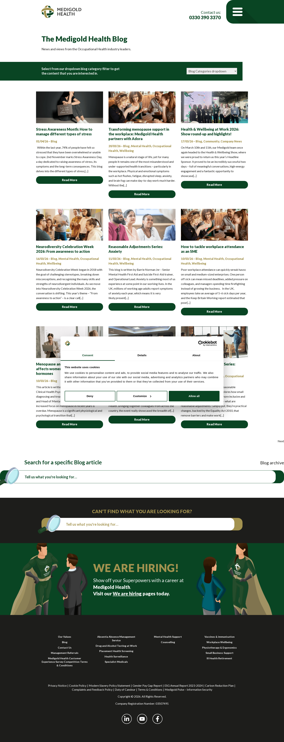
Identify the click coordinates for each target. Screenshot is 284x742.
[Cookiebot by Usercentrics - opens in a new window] (204, 343)
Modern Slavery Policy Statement (109, 685)
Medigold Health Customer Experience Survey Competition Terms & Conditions (65, 662)
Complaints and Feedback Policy (92, 689)
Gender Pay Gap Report (147, 685)
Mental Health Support (168, 636)
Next (281, 441)
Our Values (64, 636)
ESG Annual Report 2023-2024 (183, 685)
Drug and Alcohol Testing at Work (116, 645)
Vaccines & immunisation (219, 636)
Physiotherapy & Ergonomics (219, 647)
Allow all (194, 396)
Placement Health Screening (116, 651)
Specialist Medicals (116, 661)
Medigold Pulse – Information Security (188, 689)
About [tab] (196, 355)
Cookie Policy (77, 685)
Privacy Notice (57, 685)
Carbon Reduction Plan (219, 685)
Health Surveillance (116, 656)
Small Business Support (219, 652)
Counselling (168, 642)
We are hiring (127, 593)
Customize (142, 396)
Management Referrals (64, 652)
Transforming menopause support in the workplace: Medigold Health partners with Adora (138, 134)
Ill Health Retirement (219, 658)
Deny (90, 396)
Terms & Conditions (150, 689)
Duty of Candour (125, 689)
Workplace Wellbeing (219, 642)
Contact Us (65, 647)
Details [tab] (142, 355)
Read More (69, 180)
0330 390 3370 (205, 17)
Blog (64, 642)
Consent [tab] (87, 355)
